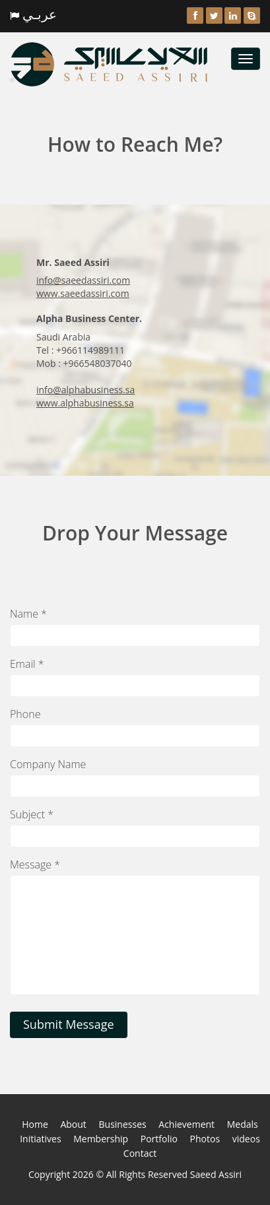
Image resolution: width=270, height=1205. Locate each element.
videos (246, 1138)
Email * (27, 664)
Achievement (186, 1124)
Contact (139, 1153)
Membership (100, 1138)
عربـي (38, 14)
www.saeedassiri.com (82, 293)
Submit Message (68, 1024)
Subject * (31, 814)
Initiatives (40, 1138)
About (73, 1124)
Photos (205, 1138)
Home (35, 1124)
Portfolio (159, 1138)
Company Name (48, 764)
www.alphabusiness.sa (85, 403)
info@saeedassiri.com (83, 280)
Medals (242, 1124)
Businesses (123, 1124)
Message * (35, 864)
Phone (25, 714)
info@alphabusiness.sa (85, 389)
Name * (28, 613)
